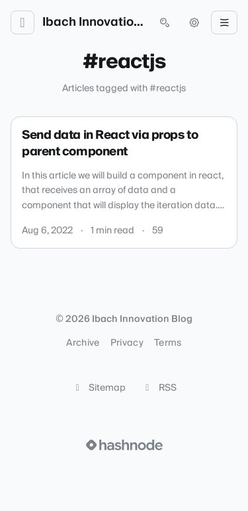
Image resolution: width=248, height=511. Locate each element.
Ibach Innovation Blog (93, 22)
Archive (82, 343)
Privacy (127, 343)
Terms (168, 343)
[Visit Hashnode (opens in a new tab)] (124, 445)
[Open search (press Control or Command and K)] (165, 22)
